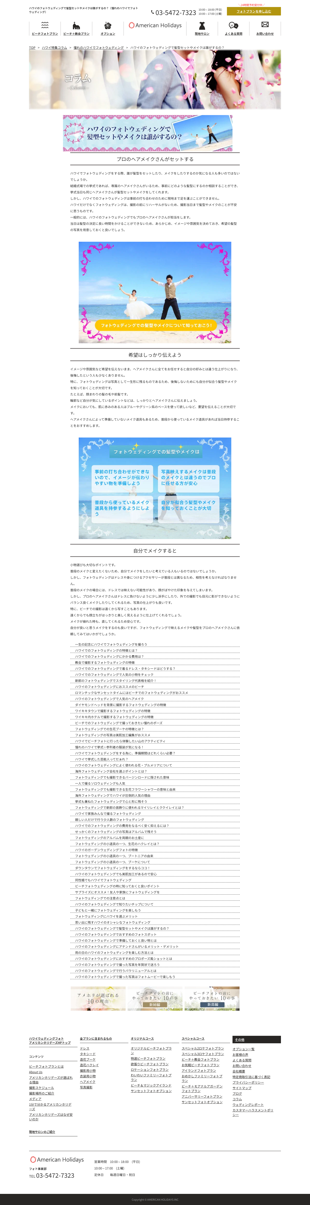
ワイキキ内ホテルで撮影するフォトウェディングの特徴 (114, 717)
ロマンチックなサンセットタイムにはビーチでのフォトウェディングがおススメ (131, 692)
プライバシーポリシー (248, 1082)
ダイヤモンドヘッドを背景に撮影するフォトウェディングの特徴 (120, 704)
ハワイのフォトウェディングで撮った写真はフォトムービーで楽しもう (125, 976)
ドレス (84, 1048)
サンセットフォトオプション (151, 1090)
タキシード (88, 1054)
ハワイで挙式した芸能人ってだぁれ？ (101, 759)
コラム (237, 1099)
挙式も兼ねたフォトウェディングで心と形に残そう (111, 801)
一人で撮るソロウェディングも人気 (100, 783)
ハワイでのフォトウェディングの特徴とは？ (106, 650)
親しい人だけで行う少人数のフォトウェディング (109, 819)
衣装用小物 (88, 1076)
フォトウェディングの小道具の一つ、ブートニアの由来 (114, 856)
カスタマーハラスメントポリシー (252, 1112)
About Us (35, 1072)
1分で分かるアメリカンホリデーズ (50, 1106)
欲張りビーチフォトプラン (150, 1064)
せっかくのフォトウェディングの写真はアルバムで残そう (116, 831)
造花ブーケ (88, 1059)
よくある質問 (241, 1060)
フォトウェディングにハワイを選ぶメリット (106, 916)
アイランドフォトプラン (199, 1070)
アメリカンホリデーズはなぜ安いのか (51, 1116)
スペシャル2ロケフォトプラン (203, 1048)
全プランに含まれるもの (96, 1038)
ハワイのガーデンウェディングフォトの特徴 (106, 849)
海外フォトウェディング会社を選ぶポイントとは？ (111, 771)
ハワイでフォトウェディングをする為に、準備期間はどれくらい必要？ (125, 753)
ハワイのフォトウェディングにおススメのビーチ (109, 686)
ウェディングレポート (248, 1104)
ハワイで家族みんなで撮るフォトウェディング (108, 813)
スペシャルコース (193, 1038)
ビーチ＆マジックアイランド (151, 1085)
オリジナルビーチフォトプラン (151, 1050)
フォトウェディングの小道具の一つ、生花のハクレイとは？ (117, 843)
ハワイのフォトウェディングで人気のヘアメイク (109, 698)
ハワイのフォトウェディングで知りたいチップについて (114, 904)
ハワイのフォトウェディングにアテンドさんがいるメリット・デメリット (127, 946)
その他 (239, 1039)
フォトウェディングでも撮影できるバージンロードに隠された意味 (122, 777)
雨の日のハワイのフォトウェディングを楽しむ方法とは (114, 952)
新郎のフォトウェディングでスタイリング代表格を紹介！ (116, 680)
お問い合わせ (241, 1065)
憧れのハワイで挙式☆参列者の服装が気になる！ (109, 747)
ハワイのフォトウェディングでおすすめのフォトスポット (116, 934)
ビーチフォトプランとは (46, 1066)
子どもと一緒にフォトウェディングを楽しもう (108, 910)
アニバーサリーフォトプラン (202, 1096)
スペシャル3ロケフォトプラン (203, 1054)
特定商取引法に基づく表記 (251, 1076)
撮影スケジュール (41, 1087)
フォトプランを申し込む (254, 11)
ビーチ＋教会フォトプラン (200, 1059)
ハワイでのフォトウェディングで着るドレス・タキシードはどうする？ (125, 668)
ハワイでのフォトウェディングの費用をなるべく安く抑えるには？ (122, 825)
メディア (35, 1098)
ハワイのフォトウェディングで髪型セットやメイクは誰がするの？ (122, 928)
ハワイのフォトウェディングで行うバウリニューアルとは (115, 970)
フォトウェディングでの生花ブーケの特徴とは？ (109, 729)
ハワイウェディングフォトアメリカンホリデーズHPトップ (50, 1040)
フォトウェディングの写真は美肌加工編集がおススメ (112, 735)
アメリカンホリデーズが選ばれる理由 (51, 1079)
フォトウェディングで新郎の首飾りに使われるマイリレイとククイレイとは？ (129, 807)
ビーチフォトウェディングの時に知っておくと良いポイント (117, 886)
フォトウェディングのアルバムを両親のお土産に (109, 837)
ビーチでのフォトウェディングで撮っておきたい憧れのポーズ (119, 723)
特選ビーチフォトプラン (148, 1058)
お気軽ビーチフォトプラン (200, 1065)
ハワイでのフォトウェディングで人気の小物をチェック (114, 674)
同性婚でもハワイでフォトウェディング (103, 880)
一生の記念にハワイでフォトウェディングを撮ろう (111, 644)
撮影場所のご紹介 (41, 1093)
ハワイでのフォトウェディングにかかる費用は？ (109, 656)
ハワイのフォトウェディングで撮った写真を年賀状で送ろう (117, 964)
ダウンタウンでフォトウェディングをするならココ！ (112, 868)
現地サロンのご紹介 (42, 1132)
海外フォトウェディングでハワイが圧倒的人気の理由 (112, 795)
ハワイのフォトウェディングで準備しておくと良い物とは (116, 940)
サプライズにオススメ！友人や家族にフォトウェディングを (117, 892)
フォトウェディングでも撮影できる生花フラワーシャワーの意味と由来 (125, 789)
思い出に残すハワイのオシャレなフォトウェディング (112, 922)
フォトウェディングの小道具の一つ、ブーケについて (112, 862)
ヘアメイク (87, 1081)
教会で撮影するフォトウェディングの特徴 (105, 662)
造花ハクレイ (89, 1065)
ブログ (237, 1093)
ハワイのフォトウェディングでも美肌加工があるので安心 (116, 874)
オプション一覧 (243, 1049)
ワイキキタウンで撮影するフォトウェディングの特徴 (112, 710)
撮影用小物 (88, 1070)
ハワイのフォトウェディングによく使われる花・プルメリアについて (123, 765)
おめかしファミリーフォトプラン (202, 1078)
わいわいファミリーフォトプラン (151, 1077)
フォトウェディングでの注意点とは (100, 898)
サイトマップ (241, 1088)
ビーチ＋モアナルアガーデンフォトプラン (202, 1088)
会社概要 (238, 1071)
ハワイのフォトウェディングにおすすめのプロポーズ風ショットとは (123, 958)
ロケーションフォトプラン (150, 1069)
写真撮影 (86, 1087)
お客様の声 (240, 1054)
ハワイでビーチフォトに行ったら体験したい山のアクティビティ (120, 741)
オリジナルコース (142, 1038)
